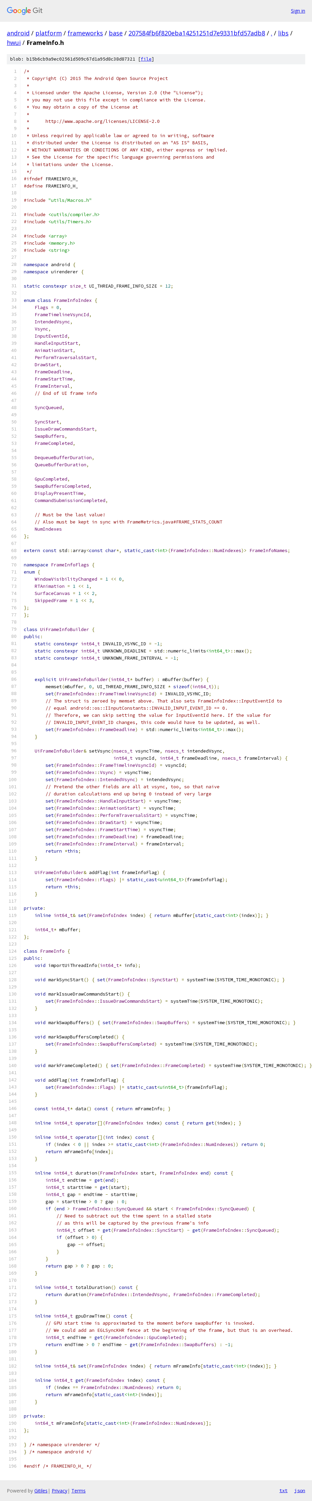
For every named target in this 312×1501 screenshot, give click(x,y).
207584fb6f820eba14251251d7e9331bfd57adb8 (196, 33)
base (116, 33)
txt (283, 1490)
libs (283, 33)
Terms (78, 1490)
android (18, 33)
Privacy (59, 1490)
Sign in (298, 10)
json (299, 1490)
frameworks (85, 33)
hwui (14, 42)
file (146, 59)
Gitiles (41, 1490)
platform (48, 33)
